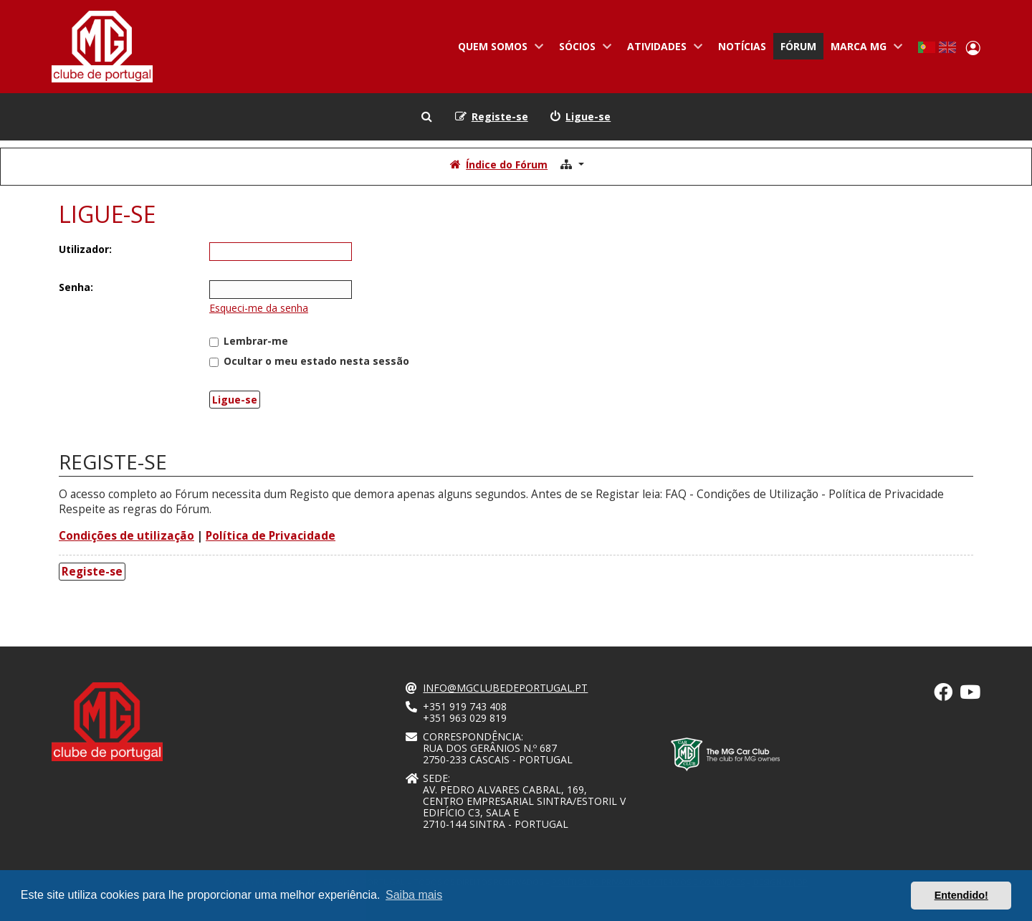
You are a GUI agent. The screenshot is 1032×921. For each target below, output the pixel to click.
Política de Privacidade (270, 535)
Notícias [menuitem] (742, 46)
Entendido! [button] (961, 895)
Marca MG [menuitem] (863, 49)
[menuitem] (580, 117)
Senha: (76, 287)
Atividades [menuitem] (662, 49)
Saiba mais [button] (414, 895)
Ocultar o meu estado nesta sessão (309, 361)
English (947, 47)
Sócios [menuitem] (582, 49)
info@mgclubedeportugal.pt (505, 688)
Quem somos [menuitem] (498, 49)
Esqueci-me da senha (258, 308)
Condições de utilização (126, 535)
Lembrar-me (248, 341)
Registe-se (92, 571)
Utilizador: (85, 249)
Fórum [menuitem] (798, 46)
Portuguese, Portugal (926, 47)
